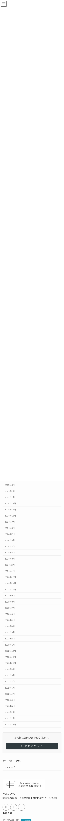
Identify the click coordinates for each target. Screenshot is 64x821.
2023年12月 (10, 577)
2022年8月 (10, 675)
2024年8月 (10, 528)
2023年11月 (10, 583)
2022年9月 (10, 669)
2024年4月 (10, 552)
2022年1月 (10, 718)
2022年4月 (10, 700)
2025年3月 (10, 485)
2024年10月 (10, 515)
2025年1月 (10, 497)
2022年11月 (10, 657)
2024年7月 (10, 534)
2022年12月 (10, 650)
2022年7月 (10, 681)
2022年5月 (10, 693)
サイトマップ (9, 767)
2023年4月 (10, 626)
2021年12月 (10, 724)
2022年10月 (10, 663)
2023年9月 (10, 595)
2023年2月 (10, 638)
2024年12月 (10, 503)
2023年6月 (10, 614)
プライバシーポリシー (13, 761)
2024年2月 (10, 565)
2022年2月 (10, 712)
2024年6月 (10, 540)
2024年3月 (10, 558)
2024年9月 (10, 522)
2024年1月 (10, 571)
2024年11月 (10, 509)
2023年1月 (10, 644)
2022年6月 (10, 687)
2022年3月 (10, 706)
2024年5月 (10, 546)
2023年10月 (10, 589)
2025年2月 (10, 491)
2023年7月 (10, 608)
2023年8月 (10, 601)
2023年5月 (10, 620)
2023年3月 (10, 632)
